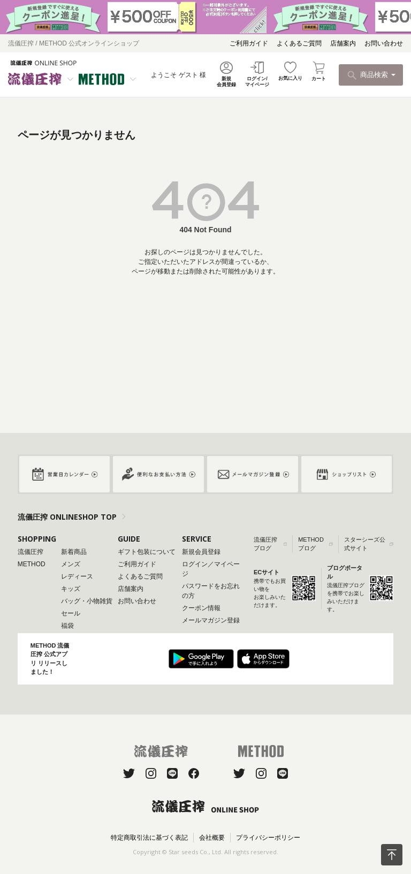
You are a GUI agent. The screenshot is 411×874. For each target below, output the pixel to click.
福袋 (67, 625)
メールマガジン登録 (211, 620)
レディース (77, 576)
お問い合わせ (383, 43)
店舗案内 (343, 43)
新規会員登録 (201, 552)
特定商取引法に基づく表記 (149, 837)
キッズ (70, 588)
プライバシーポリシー (268, 837)
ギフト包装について (147, 552)
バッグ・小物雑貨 (86, 601)
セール (70, 613)
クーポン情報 (201, 608)
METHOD (31, 564)
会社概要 (212, 837)
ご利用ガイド (249, 43)
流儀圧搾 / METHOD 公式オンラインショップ (73, 43)
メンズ (70, 564)
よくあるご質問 (299, 43)
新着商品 (74, 552)
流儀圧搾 (30, 552)
